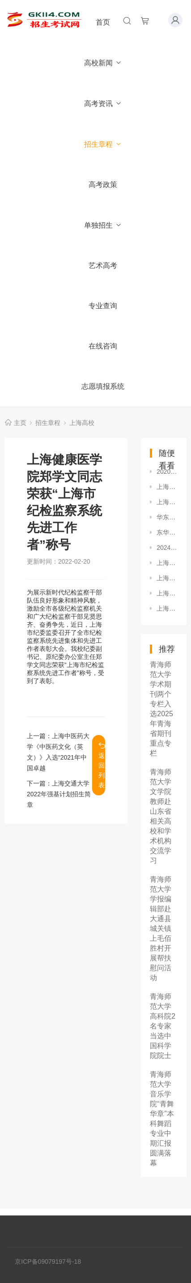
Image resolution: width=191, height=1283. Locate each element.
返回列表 (101, 765)
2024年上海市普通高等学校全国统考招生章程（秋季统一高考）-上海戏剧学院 (167, 547)
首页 (103, 22)
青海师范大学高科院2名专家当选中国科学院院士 (162, 1026)
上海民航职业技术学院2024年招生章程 (167, 562)
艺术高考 (103, 265)
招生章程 (103, 144)
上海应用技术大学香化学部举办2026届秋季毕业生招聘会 (167, 593)
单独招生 (103, 225)
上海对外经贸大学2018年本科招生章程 (167, 502)
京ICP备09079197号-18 (48, 1261)
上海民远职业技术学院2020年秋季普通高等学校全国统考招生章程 (167, 578)
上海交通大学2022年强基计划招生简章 (59, 794)
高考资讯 (103, 103)
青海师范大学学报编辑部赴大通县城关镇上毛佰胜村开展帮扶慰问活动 (160, 928)
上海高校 (81, 422)
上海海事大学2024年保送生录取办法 (167, 486)
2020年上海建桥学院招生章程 (167, 471)
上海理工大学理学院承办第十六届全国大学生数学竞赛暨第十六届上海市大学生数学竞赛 (167, 608)
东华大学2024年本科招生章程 (167, 532)
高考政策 (103, 184)
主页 (20, 422)
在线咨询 (103, 346)
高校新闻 (103, 63)
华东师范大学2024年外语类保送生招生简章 (167, 517)
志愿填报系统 (102, 386)
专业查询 (103, 306)
